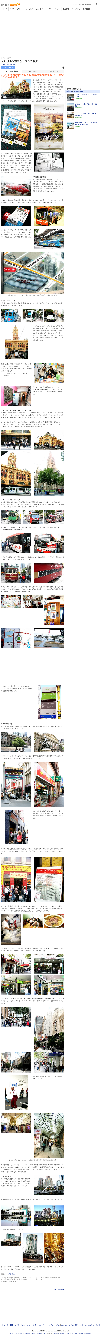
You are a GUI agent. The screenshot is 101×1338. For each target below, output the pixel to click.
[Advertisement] (50, 28)
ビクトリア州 (11, 64)
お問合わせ (87, 1333)
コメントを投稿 (8, 67)
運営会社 (21, 1333)
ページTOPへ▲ (59, 1289)
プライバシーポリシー (38, 1333)
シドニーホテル (54, 1325)
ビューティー (40, 9)
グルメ (19, 9)
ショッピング (29, 9)
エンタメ (57, 9)
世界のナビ (13, 1333)
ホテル (49, 9)
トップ (5, 9)
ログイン (74, 4)
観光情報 (66, 9)
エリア (12, 9)
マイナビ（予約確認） (86, 4)
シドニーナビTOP (6, 1325)
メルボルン (11, 1274)
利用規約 (27, 1333)
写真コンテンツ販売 (76, 1333)
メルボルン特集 (78, 91)
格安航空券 (86, 9)
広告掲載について (63, 1333)
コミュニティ (76, 9)
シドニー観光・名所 (76, 1325)
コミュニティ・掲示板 (93, 1325)
